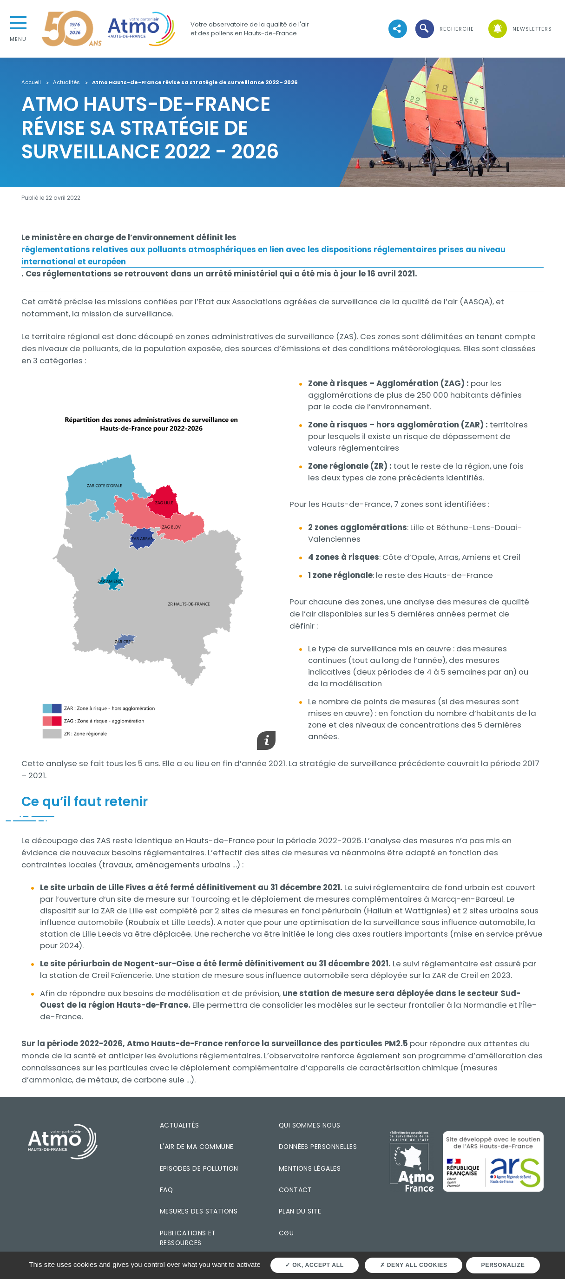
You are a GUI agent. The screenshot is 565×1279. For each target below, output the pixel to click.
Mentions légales (310, 1168)
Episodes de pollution (199, 1168)
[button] (444, 29)
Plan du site (300, 1211)
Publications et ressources (188, 1237)
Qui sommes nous (310, 1125)
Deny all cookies (413, 1265)
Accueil (31, 82)
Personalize (503, 1265)
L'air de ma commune (197, 1146)
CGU (286, 1233)
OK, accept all (314, 1265)
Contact (295, 1189)
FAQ (166, 1189)
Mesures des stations (198, 1211)
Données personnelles (318, 1146)
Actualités (66, 82)
